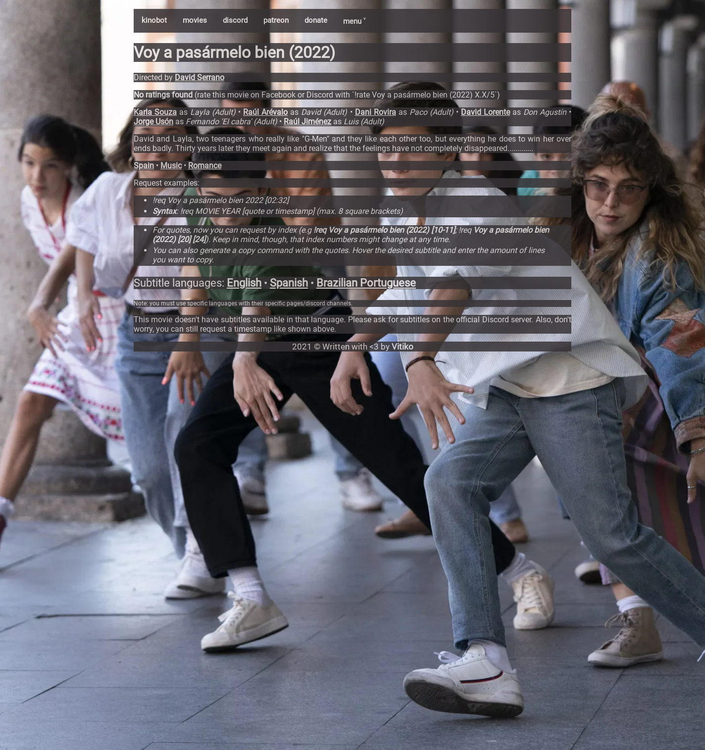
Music (171, 165)
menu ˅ (354, 21)
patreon (276, 20)
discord (235, 20)
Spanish (289, 283)
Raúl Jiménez (307, 121)
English (244, 283)
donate (315, 20)
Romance (204, 165)
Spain (144, 165)
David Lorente (485, 112)
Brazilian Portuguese (366, 283)
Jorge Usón (153, 121)
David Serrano (199, 77)
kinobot (154, 20)
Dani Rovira (375, 112)
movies (195, 20)
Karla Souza (155, 112)
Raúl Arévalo (265, 112)
